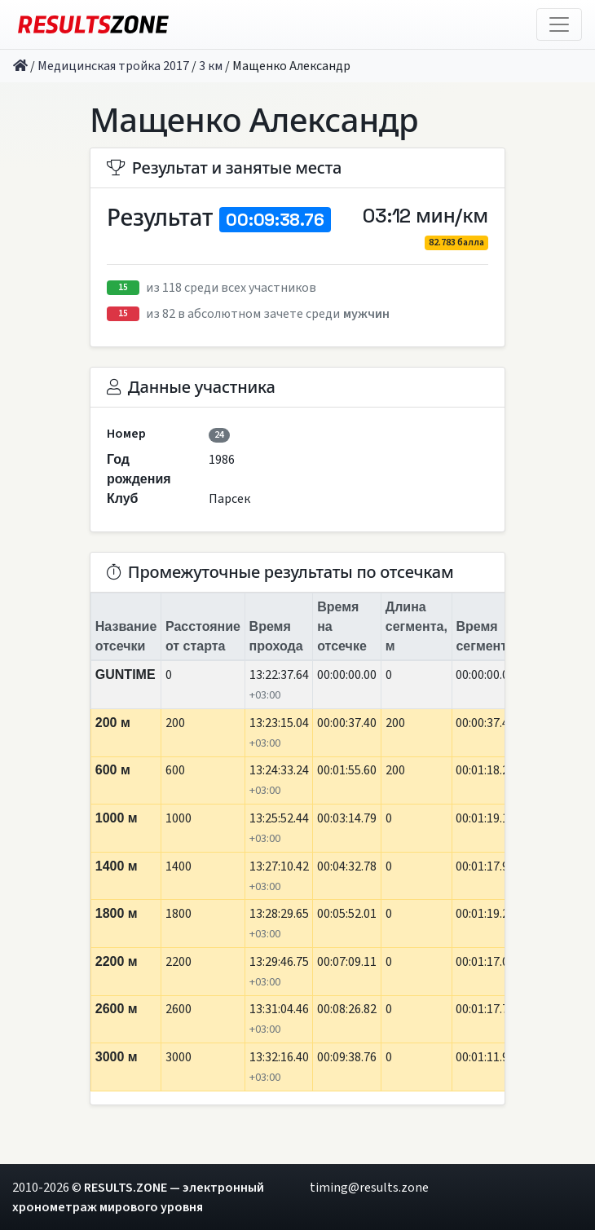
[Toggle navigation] (559, 24)
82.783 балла (456, 242)
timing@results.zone (369, 1188)
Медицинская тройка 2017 (113, 66)
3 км (211, 66)
